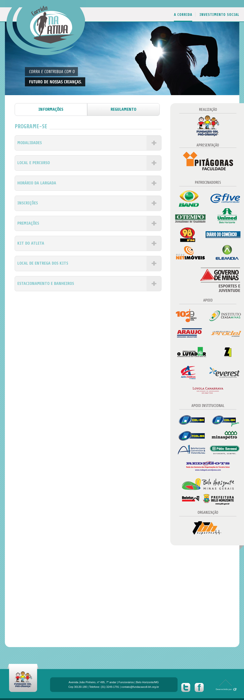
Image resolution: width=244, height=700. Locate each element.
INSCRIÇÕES (27, 202)
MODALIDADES (29, 142)
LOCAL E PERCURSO (33, 162)
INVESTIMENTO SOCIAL (219, 15)
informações (50, 109)
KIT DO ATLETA (30, 243)
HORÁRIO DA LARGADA (36, 182)
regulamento (123, 109)
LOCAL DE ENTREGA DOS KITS (42, 263)
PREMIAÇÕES (28, 223)
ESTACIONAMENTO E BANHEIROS (45, 283)
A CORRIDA (183, 15)
